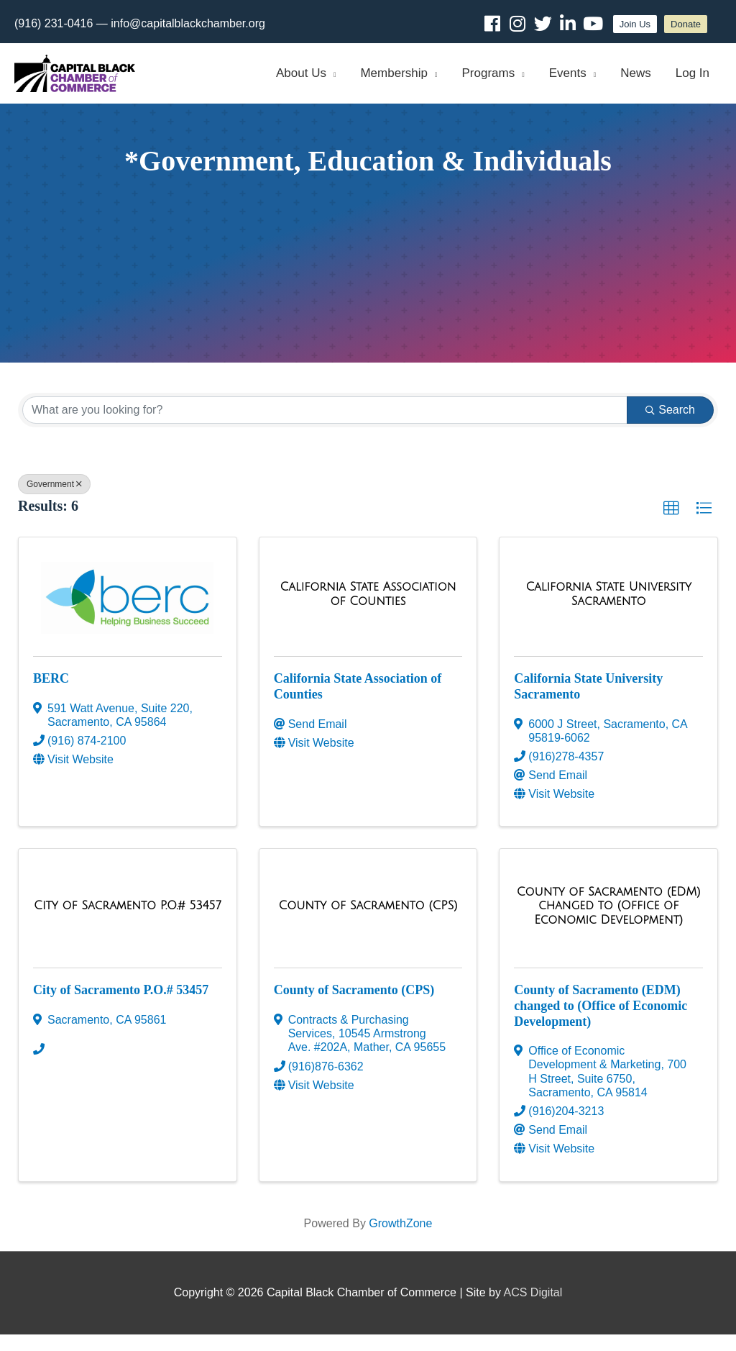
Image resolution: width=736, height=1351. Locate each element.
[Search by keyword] (324, 426)
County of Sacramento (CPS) (354, 1007)
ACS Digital (533, 1309)
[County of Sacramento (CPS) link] (367, 922)
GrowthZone (400, 1240)
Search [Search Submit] (670, 426)
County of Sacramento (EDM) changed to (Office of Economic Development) (600, 1022)
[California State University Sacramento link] (608, 611)
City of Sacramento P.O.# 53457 (120, 1007)
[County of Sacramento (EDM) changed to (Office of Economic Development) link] (608, 922)
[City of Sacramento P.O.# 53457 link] (127, 922)
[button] (671, 525)
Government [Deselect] (54, 501)
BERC (51, 695)
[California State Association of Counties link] (368, 611)
